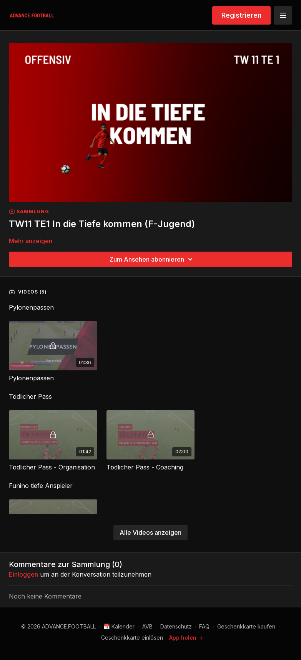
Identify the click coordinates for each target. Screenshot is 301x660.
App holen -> (186, 637)
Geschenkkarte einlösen (132, 637)
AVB (147, 626)
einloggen (23, 574)
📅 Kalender (119, 626)
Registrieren (241, 15)
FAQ (204, 626)
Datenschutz (176, 626)
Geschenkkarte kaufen (246, 626)
